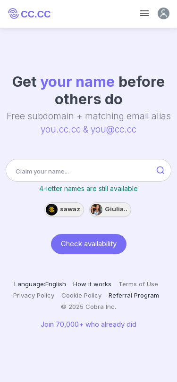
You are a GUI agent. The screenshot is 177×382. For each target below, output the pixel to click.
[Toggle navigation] (144, 13)
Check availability (89, 243)
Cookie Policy (81, 295)
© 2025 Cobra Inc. (88, 306)
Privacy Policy (33, 295)
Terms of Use (138, 284)
